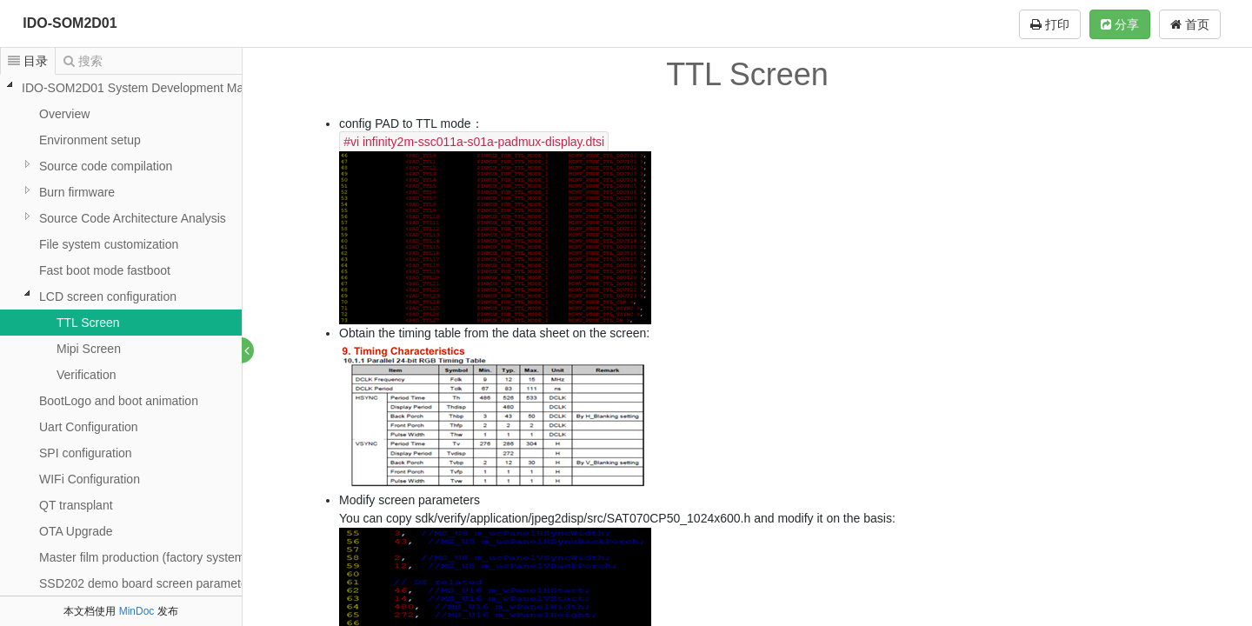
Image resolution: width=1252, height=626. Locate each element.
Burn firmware (77, 192)
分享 (1120, 24)
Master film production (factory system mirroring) (169, 557)
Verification (86, 375)
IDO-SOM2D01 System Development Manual (144, 88)
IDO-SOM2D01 (70, 23)
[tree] (121, 335)
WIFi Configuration (89, 479)
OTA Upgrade (76, 531)
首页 (1189, 24)
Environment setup (90, 140)
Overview (64, 114)
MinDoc (137, 611)
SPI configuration (85, 453)
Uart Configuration (88, 427)
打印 (1049, 24)
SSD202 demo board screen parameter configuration (181, 583)
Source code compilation (105, 166)
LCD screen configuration (107, 296)
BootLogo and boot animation (118, 401)
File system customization (108, 244)
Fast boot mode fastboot (104, 270)
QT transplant (76, 505)
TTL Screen (88, 323)
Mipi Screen (89, 349)
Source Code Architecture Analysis (132, 218)
